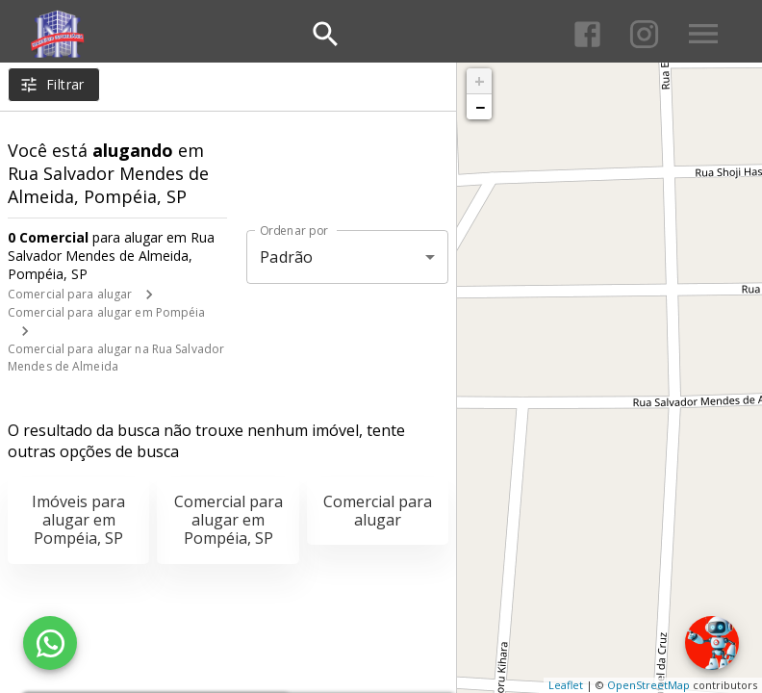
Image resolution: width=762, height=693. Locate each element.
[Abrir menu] (703, 33)
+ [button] (479, 80)
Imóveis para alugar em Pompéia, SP (78, 520)
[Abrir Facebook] (587, 34)
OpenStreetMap (648, 685)
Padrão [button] (286, 257)
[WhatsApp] (50, 643)
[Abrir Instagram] (644, 34)
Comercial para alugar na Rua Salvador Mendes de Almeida (116, 357)
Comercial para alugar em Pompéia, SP (228, 520)
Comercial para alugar (70, 294)
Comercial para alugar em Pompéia (107, 312)
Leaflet (565, 685)
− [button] (480, 106)
